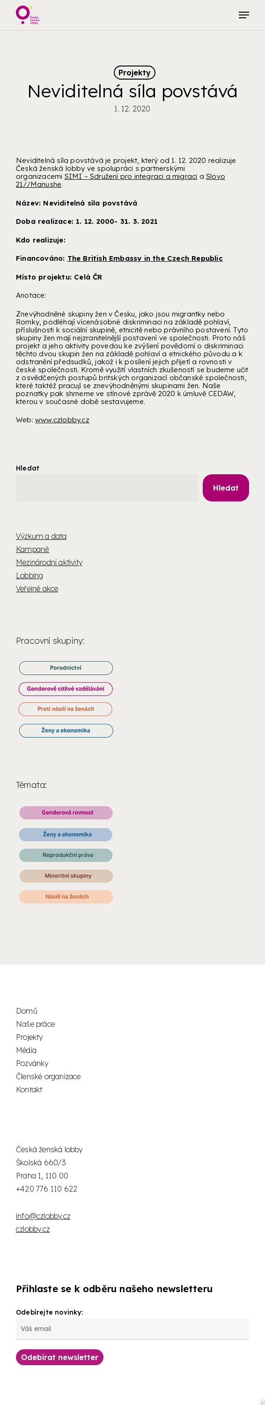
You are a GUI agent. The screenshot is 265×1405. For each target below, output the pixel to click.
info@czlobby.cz (43, 1216)
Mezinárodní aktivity (49, 562)
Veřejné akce (37, 588)
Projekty (134, 72)
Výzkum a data (41, 536)
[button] (244, 15)
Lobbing (29, 575)
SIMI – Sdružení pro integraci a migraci (131, 176)
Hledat (27, 468)
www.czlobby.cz (62, 419)
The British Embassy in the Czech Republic (145, 258)
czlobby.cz (33, 1229)
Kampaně (32, 549)
